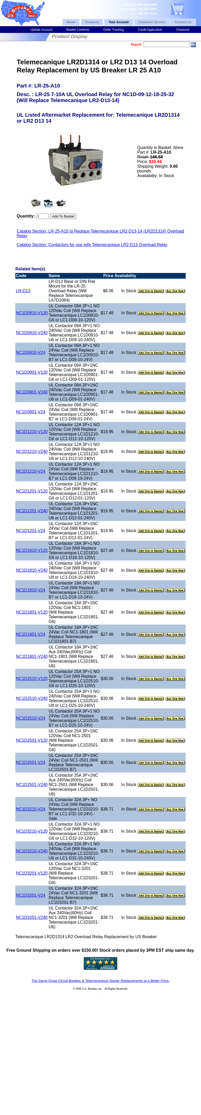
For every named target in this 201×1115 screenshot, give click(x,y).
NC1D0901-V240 (32, 392)
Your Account (119, 22)
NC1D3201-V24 (30, 895)
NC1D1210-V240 (32, 451)
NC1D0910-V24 (30, 352)
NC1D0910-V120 (32, 313)
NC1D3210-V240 (32, 851)
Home (71, 22)
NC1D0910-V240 (32, 333)
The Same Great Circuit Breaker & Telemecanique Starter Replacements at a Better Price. (100, 981)
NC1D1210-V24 (30, 471)
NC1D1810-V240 (32, 570)
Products (92, 22)
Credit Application (150, 30)
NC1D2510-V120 (32, 678)
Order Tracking (113, 30)
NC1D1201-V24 (30, 530)
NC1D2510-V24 (30, 718)
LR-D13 (23, 291)
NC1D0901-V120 (32, 372)
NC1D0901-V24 (30, 412)
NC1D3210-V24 (30, 809)
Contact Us (183, 22)
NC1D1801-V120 (32, 612)
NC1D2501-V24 (30, 762)
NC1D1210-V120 (32, 431)
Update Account (41, 30)
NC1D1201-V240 (32, 511)
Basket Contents (77, 30)
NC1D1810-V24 (30, 590)
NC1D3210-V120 (32, 831)
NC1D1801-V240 (32, 656)
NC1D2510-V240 (32, 698)
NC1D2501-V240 (32, 784)
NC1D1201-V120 (32, 491)
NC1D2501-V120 (32, 740)
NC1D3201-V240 (32, 917)
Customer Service (152, 22)
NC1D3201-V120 (32, 873)
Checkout (182, 30)
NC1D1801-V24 (30, 634)
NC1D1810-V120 (32, 550)
